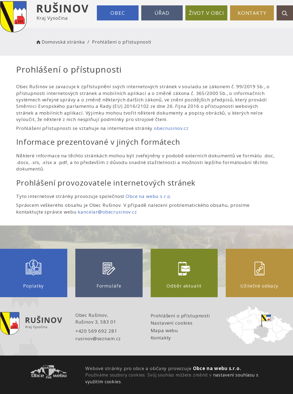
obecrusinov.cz (171, 128)
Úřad (161, 12)
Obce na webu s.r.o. (148, 196)
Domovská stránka (60, 42)
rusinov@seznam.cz (98, 338)
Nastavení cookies (172, 323)
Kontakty (252, 12)
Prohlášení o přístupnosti (180, 316)
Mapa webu (164, 330)
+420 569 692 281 (96, 331)
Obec (117, 12)
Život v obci (206, 12)
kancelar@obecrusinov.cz (107, 212)
